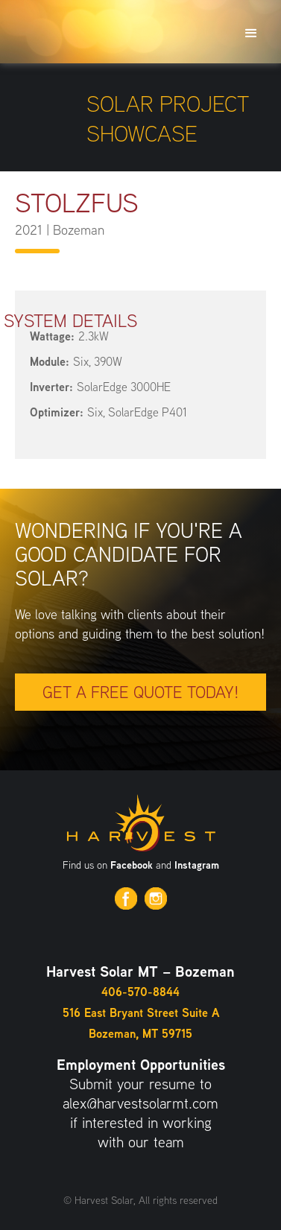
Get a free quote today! (140, 692)
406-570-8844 (140, 992)
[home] (78, 7)
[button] (251, 31)
